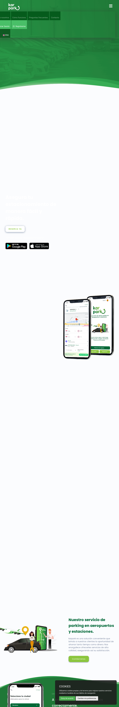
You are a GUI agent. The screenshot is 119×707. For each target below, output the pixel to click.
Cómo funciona (19, 17)
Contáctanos (78, 659)
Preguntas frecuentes (38, 17)
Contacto (55, 17)
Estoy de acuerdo (67, 698)
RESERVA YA (15, 229)
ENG (6, 35)
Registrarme (19, 26)
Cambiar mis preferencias (87, 698)
